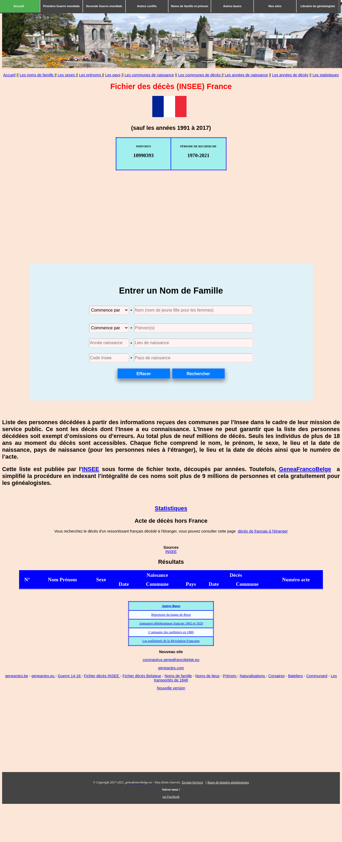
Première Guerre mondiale (61, 6)
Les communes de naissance (149, 75)
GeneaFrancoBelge (305, 469)
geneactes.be (16, 676)
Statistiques (171, 508)
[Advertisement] (171, 226)
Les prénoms (90, 75)
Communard (316, 676)
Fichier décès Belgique (142, 676)
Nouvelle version (171, 688)
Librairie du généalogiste (317, 6)
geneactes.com (171, 668)
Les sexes (67, 75)
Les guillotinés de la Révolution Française (171, 641)
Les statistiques (326, 75)
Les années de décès (290, 75)
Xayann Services (192, 782)
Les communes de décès (200, 75)
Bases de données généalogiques (228, 782)
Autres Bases (171, 606)
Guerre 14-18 (70, 676)
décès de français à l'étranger (263, 531)
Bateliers (295, 676)
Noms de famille (178, 676)
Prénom (230, 676)
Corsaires (276, 676)
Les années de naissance (246, 75)
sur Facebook (170, 797)
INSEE (90, 469)
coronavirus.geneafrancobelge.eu (171, 660)
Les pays (112, 75)
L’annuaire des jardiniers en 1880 (171, 632)
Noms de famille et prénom (189, 6)
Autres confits (147, 6)
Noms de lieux (207, 676)
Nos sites (275, 6)
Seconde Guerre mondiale (104, 6)
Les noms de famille (37, 75)
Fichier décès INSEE (102, 676)
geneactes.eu (43, 676)
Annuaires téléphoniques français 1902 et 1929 (171, 623)
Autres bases (232, 6)
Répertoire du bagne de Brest (171, 615)
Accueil (9, 75)
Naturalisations (253, 676)
